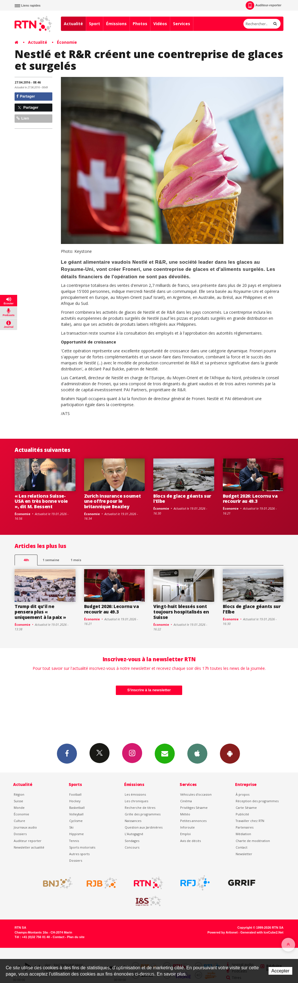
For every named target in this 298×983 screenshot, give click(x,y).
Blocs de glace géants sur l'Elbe (182, 499)
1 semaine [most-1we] (51, 560)
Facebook (67, 753)
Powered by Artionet (223, 932)
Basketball (77, 807)
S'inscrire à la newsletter (149, 690)
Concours (132, 847)
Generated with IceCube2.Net (262, 932)
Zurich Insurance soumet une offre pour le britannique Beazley (112, 501)
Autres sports (79, 854)
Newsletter (244, 854)
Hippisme (76, 834)
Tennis (74, 841)
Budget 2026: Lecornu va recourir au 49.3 (250, 499)
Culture (19, 821)
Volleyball (76, 814)
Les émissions (135, 794)
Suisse (18, 801)
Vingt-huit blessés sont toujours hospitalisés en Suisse (181, 611)
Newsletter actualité (29, 847)
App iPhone (197, 753)
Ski (71, 827)
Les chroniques (136, 801)
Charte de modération (253, 841)
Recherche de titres (140, 807)
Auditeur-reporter (263, 5)
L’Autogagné (134, 834)
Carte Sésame (246, 807)
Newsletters (165, 753)
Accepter (280, 970)
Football (75, 794)
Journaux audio (25, 827)
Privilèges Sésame (194, 807)
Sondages (132, 841)
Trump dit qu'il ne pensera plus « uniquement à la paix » (40, 611)
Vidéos (160, 23)
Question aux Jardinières (143, 827)
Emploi (185, 834)
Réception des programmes (257, 801)
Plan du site (75, 937)
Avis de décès (190, 841)
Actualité (73, 23)
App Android (230, 753)
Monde (19, 807)
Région (19, 794)
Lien (22, 118)
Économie (67, 42)
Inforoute (187, 827)
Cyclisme (76, 821)
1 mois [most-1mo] (76, 560)
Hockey (74, 801)
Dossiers (20, 834)
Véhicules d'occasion (196, 794)
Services (181, 23)
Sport (94, 23)
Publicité (242, 814)
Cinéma (186, 801)
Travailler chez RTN (250, 821)
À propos (242, 794)
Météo (185, 814)
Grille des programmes (142, 814)
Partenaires (244, 827)
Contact (241, 847)
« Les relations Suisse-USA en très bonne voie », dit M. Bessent (41, 501)
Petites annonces (193, 821)
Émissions (116, 23)
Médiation (243, 834)
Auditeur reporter (27, 841)
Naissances (133, 821)
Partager (25, 96)
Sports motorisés (82, 847)
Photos (140, 23)
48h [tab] (26, 560)
